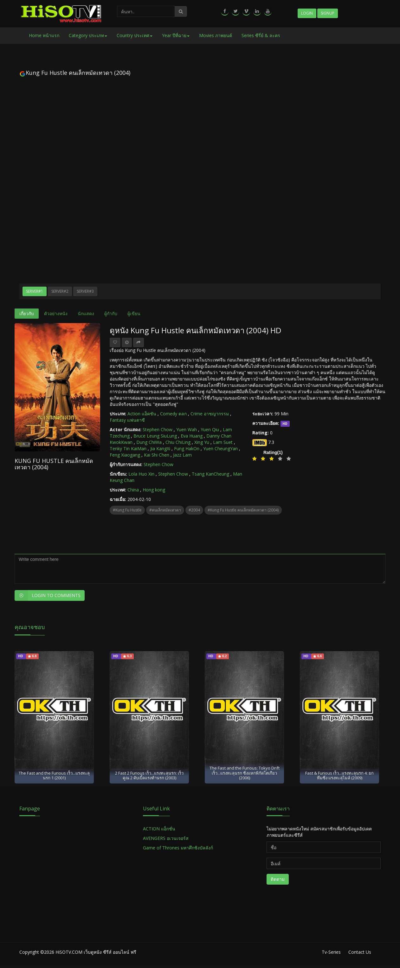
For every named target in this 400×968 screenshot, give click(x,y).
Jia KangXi (160, 448)
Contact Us (359, 952)
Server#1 (34, 291)
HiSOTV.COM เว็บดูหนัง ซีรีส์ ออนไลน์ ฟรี (95, 952)
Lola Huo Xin (141, 474)
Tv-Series (331, 952)
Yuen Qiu (210, 429)
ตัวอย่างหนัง (56, 313)
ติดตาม (278, 879)
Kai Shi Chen (156, 455)
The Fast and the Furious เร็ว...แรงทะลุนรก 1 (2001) (54, 775)
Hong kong (154, 490)
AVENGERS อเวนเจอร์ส (166, 838)
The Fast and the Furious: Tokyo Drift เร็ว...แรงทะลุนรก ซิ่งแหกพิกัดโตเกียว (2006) (245, 773)
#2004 (194, 510)
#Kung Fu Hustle (127, 510)
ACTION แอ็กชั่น (159, 829)
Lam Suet (223, 442)
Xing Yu (201, 442)
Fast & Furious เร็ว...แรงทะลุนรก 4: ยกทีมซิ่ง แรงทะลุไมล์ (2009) (339, 775)
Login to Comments (48, 595)
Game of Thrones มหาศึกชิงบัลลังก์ (178, 848)
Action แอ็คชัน (141, 414)
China (133, 490)
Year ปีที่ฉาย (176, 35)
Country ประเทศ (134, 35)
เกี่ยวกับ (26, 313)
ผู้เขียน (133, 313)
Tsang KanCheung (210, 474)
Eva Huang (192, 436)
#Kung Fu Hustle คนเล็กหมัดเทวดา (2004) (243, 510)
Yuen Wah (186, 429)
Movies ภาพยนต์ (215, 35)
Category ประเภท (88, 35)
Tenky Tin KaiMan (128, 448)
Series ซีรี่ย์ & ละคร (261, 35)
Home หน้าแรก (44, 35)
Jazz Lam (182, 455)
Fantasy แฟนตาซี (127, 420)
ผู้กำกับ (110, 313)
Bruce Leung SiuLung (155, 436)
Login (307, 13)
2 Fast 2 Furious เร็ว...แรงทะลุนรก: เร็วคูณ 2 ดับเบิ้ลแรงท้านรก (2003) (149, 775)
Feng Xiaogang (125, 455)
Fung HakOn (186, 448)
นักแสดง (86, 313)
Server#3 (85, 291)
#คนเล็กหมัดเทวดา (165, 510)
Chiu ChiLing (177, 442)
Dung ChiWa (149, 442)
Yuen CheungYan (220, 448)
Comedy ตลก (173, 414)
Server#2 (59, 291)
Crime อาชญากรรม (209, 414)
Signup (327, 13)
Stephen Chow (157, 429)
